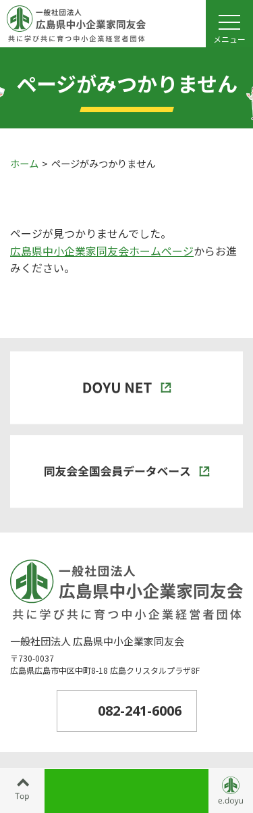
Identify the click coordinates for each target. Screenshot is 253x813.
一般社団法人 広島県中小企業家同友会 (97, 641)
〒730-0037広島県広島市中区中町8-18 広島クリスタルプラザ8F (105, 664)
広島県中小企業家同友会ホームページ (102, 251)
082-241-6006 (139, 710)
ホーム (24, 163)
